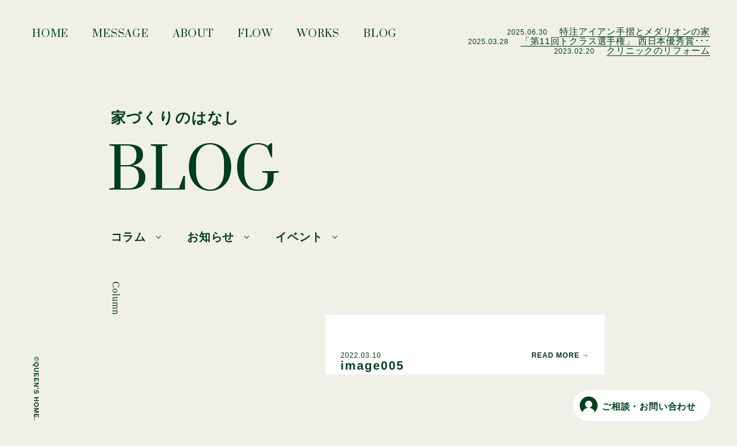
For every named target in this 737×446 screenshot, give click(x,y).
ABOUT (193, 37)
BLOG (380, 37)
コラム (128, 237)
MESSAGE (120, 37)
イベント (298, 237)
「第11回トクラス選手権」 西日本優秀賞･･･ (615, 41)
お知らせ (210, 237)
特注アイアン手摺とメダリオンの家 (634, 31)
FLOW (255, 37)
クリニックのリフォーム (658, 50)
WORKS (318, 37)
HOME (50, 37)
